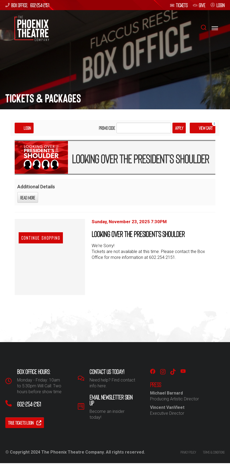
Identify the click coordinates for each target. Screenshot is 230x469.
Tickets (179, 5)
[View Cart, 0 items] (202, 128)
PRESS (155, 385)
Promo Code (107, 128)
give (199, 5)
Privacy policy (188, 452)
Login (24, 128)
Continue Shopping (40, 238)
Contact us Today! (107, 372)
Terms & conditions (214, 452)
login (218, 5)
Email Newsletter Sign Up (111, 400)
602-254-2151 (39, 5)
